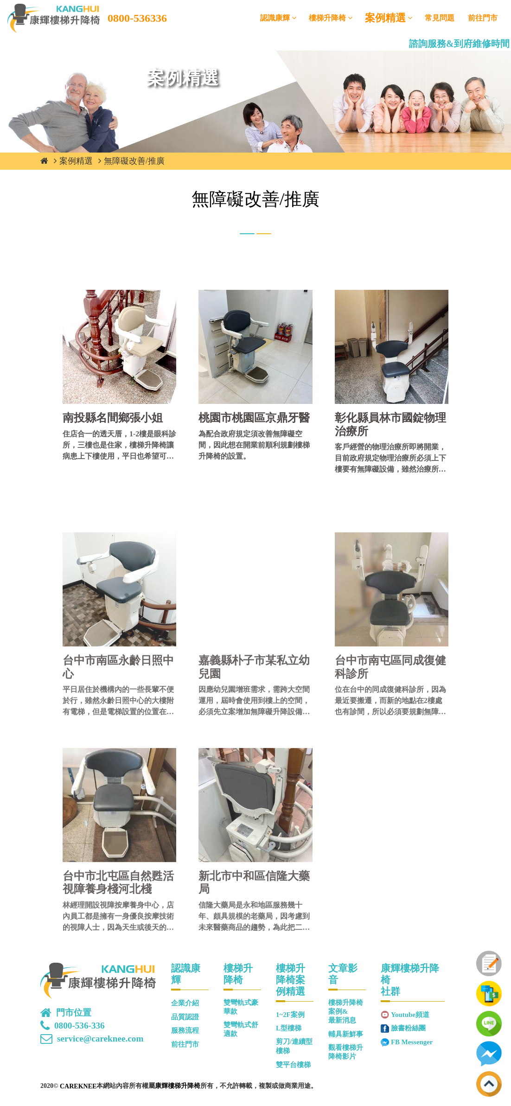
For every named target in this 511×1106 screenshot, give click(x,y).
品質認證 (185, 1017)
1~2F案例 (290, 1014)
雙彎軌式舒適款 (241, 1029)
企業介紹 (185, 1003)
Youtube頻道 (410, 1014)
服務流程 (185, 1030)
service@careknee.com (100, 1038)
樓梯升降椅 (327, 18)
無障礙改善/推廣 (134, 161)
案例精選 (385, 18)
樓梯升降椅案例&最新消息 (345, 1011)
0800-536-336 (79, 1025)
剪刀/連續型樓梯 (294, 1046)
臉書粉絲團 (408, 1028)
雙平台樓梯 (293, 1064)
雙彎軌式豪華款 (241, 1007)
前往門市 (483, 18)
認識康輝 (275, 18)
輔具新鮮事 (345, 1034)
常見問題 (439, 18)
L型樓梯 (288, 1028)
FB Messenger (412, 1042)
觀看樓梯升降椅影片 (345, 1052)
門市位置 (73, 1012)
